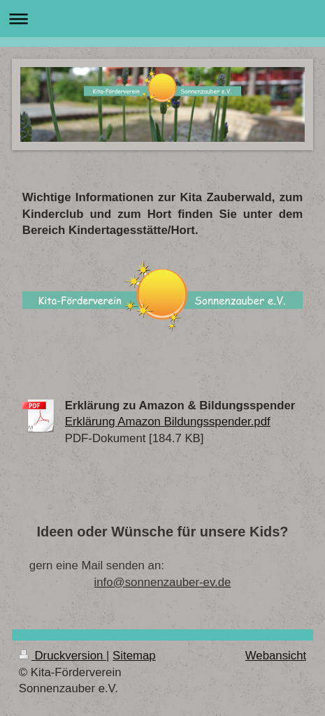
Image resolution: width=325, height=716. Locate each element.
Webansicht (275, 655)
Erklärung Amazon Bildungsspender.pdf (167, 421)
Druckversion (62, 655)
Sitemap (134, 655)
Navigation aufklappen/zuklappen (162, 18)
